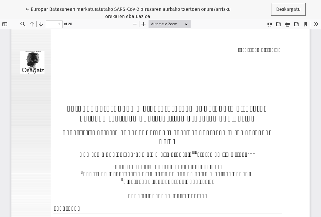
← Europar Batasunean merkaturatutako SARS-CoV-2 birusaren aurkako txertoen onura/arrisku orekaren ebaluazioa (128, 12)
